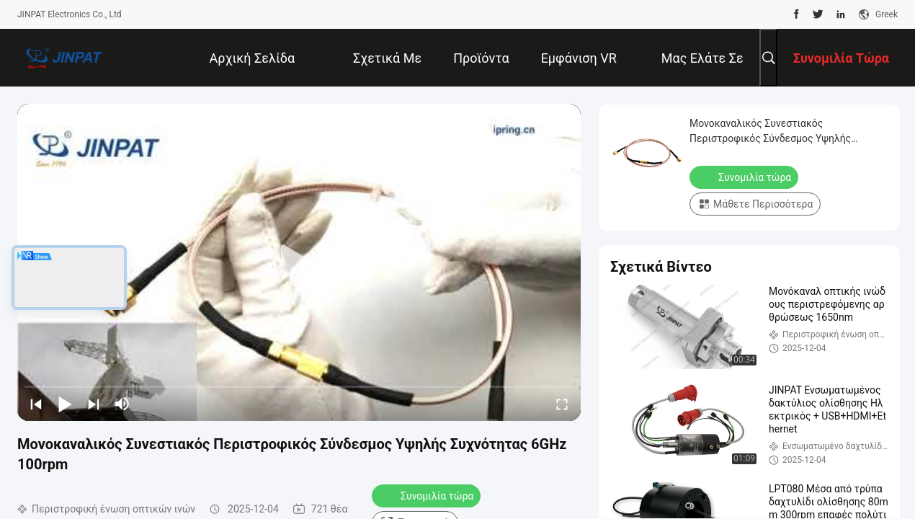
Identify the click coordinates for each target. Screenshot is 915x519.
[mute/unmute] (122, 403)
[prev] (36, 403)
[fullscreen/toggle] (562, 403)
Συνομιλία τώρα (427, 495)
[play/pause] (64, 403)
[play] (299, 262)
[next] (93, 403)
